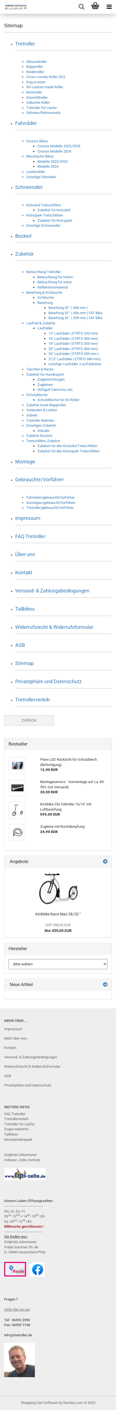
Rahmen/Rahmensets (43, 113)
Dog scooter (35, 82)
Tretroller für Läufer (41, 108)
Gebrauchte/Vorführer (39, 479)
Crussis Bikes (37, 141)
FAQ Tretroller (30, 536)
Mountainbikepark (18, 1139)
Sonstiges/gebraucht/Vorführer (50, 503)
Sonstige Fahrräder (41, 177)
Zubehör (24, 254)
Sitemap (24, 663)
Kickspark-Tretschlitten (44, 215)
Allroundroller (36, 62)
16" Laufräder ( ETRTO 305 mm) (73, 339)
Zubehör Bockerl (39, 436)
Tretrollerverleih (32, 700)
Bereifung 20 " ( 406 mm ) (68, 308)
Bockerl (23, 236)
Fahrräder (26, 123)
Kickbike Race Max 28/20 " (58, 914)
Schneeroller (29, 187)
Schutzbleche (37, 395)
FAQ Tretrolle (14, 1114)
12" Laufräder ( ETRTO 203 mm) (73, 333)
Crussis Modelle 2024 (54, 151)
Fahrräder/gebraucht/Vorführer (50, 497)
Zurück (29, 720)
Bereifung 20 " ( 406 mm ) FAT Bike (75, 313)
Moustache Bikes (40, 156)
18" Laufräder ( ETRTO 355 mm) (73, 343)
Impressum (27, 518)
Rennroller (34, 92)
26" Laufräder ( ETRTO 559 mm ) (73, 354)
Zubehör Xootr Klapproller (46, 405)
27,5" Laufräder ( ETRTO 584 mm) (74, 359)
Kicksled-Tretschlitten (43, 205)
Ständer (43, 431)
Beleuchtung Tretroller (43, 272)
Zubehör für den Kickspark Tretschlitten (68, 451)
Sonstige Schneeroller (43, 225)
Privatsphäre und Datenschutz (48, 681)
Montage (25, 461)
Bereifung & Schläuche (44, 292)
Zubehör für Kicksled (53, 210)
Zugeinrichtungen (51, 379)
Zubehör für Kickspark (54, 220)
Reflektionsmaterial (52, 287)
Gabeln (31, 415)
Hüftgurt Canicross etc (55, 390)
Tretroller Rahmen (40, 420)
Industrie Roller (38, 102)
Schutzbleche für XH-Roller (58, 400)
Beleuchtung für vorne (54, 282)
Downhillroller (37, 97)
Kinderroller (35, 72)
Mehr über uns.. (16, 1038)
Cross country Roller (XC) (45, 77)
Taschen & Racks (40, 369)
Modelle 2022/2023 (52, 161)
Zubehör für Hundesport (45, 374)
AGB (20, 645)
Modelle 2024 (47, 166)
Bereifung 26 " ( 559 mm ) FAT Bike (75, 318)
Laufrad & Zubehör (40, 323)
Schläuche (45, 297)
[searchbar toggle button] (81, 7)
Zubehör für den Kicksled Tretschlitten (67, 446)
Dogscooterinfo (16, 1129)
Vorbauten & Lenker (41, 410)
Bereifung (45, 303)
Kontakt (23, 572)
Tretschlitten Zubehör (43, 441)
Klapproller (34, 67)
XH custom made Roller (44, 87)
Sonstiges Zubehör (41, 425)
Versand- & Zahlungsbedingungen (52, 591)
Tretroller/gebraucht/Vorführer (50, 508)
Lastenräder (35, 172)
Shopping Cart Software (39, 1403)
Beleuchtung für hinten (55, 277)
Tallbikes (25, 609)
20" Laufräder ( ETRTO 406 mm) (73, 349)
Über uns (25, 554)
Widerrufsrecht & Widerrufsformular (54, 627)
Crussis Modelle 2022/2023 (58, 146)
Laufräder (45, 328)
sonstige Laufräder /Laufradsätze (74, 364)
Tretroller (25, 44)
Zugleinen (45, 385)
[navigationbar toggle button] (109, 7)
